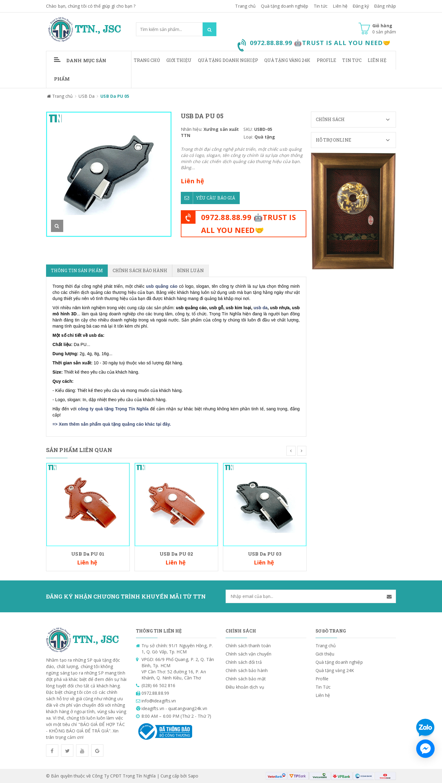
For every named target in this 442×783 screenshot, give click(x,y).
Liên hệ (377, 60)
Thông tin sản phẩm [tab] (77, 270)
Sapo (193, 776)
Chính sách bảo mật (246, 679)
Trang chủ (245, 6)
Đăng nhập (385, 6)
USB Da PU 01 (87, 554)
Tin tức (321, 6)
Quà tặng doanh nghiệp (284, 6)
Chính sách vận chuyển (248, 654)
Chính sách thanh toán (248, 645)
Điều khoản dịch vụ (245, 687)
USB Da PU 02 (176, 554)
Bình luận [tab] (190, 270)
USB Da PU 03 (264, 554)
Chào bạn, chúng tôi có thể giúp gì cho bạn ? (90, 6)
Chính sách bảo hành (247, 670)
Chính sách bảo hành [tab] (140, 270)
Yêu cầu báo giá (208, 198)
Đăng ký (361, 6)
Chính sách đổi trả (244, 662)
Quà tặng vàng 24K (287, 60)
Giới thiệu (179, 60)
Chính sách (356, 119)
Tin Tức (352, 60)
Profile (326, 60)
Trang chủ (147, 60)
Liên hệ (340, 6)
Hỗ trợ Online (356, 140)
